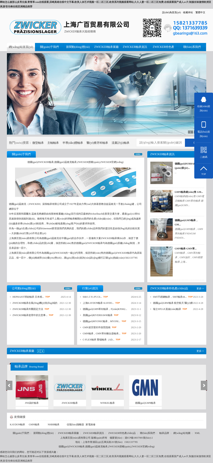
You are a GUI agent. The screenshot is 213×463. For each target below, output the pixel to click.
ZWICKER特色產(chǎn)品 (122, 433)
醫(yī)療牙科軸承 (97, 142)
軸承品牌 (29, 366)
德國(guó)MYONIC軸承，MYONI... (101, 321)
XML (197, 433)
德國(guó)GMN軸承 (145, 403)
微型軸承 (38, 142)
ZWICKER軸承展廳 (68, 433)
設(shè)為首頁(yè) (171, 12)
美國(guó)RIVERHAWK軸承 (98, 315)
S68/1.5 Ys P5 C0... (92, 296)
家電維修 (90, 424)
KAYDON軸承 (17, 424)
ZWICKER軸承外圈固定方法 (28, 309)
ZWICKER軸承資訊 (93, 433)
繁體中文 (200, 12)
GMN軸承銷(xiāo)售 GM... (189, 192)
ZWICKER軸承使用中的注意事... (30, 315)
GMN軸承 (34, 424)
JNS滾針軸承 (32, 403)
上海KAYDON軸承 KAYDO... (98, 303)
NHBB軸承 (53, 424)
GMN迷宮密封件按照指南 (96, 327)
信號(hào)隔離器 (75, 424)
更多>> (138, 154)
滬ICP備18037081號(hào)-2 (139, 437)
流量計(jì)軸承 (120, 142)
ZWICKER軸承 (70, 403)
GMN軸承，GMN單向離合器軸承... (101, 333)
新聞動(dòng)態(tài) (43, 433)
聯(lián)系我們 (147, 433)
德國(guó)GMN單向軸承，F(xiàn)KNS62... (105, 309)
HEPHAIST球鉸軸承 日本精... (28, 296)
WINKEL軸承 (107, 403)
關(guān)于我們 (21, 433)
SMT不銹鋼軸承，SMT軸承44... (170, 296)
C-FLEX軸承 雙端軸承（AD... (98, 339)
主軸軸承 (53, 142)
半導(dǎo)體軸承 (72, 142)
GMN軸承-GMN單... (186, 248)
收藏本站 (188, 12)
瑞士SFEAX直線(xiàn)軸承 (167, 309)
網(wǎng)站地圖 (181, 433)
